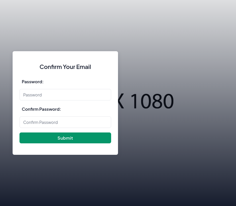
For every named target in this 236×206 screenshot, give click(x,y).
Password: (33, 81)
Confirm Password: (41, 109)
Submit (65, 137)
